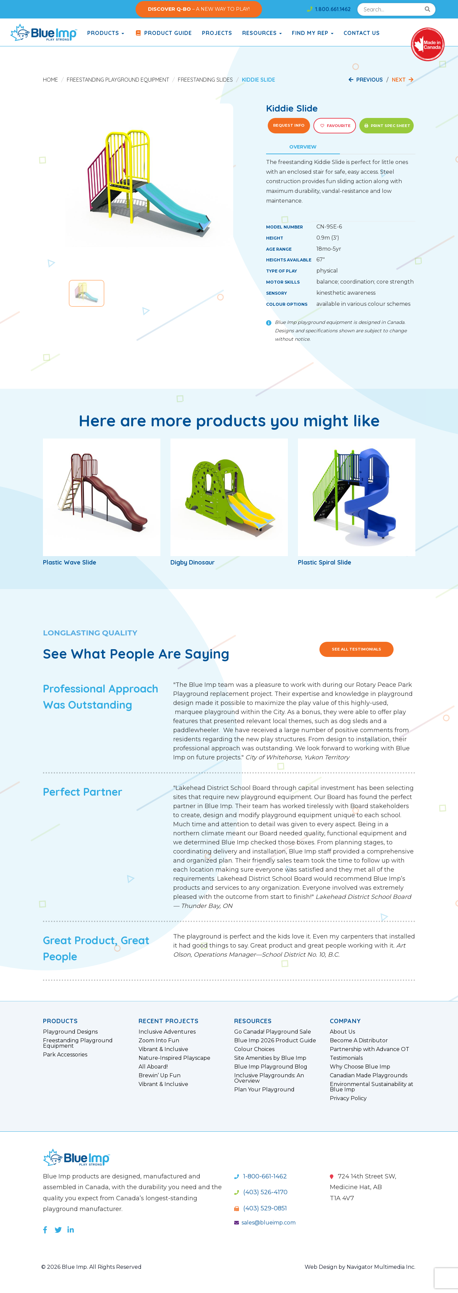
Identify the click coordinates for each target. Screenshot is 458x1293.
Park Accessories (65, 1054)
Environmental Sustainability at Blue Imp (371, 1087)
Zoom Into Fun (159, 1040)
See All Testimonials (356, 649)
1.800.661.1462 (329, 9)
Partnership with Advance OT (369, 1049)
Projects (217, 33)
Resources (262, 33)
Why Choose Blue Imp (360, 1067)
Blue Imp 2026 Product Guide (275, 1040)
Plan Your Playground (264, 1089)
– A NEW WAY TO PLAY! (199, 9)
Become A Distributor (359, 1040)
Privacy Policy (348, 1098)
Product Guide (163, 33)
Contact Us (362, 33)
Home (50, 79)
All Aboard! (153, 1067)
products (105, 33)
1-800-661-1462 (260, 1176)
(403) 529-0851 (260, 1208)
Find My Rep (313, 33)
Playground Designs (70, 1032)
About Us (342, 1032)
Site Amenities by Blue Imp (270, 1058)
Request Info (288, 125)
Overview (302, 147)
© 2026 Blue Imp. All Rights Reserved (91, 1267)
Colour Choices (254, 1049)
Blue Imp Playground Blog (270, 1067)
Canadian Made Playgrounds (368, 1075)
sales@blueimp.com (265, 1222)
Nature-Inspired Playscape (174, 1058)
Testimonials (346, 1058)
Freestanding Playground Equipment (118, 79)
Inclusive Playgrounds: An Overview (269, 1078)
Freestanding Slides (205, 79)
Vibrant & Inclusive (163, 1049)
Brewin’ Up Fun (160, 1075)
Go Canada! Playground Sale (272, 1032)
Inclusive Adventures (167, 1032)
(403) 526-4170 (261, 1192)
